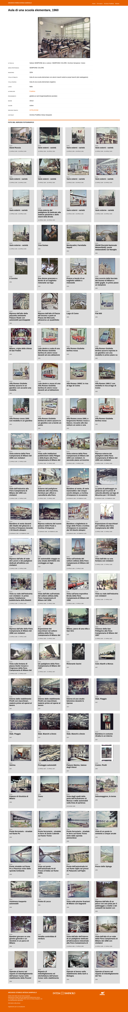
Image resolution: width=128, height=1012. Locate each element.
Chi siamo (100, 3)
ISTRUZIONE (34, 110)
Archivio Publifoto (109, 3)
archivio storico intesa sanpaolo (22, 3)
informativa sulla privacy (14, 1003)
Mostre (117, 3)
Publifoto (32, 91)
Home (94, 3)
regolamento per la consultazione (16, 1006)
